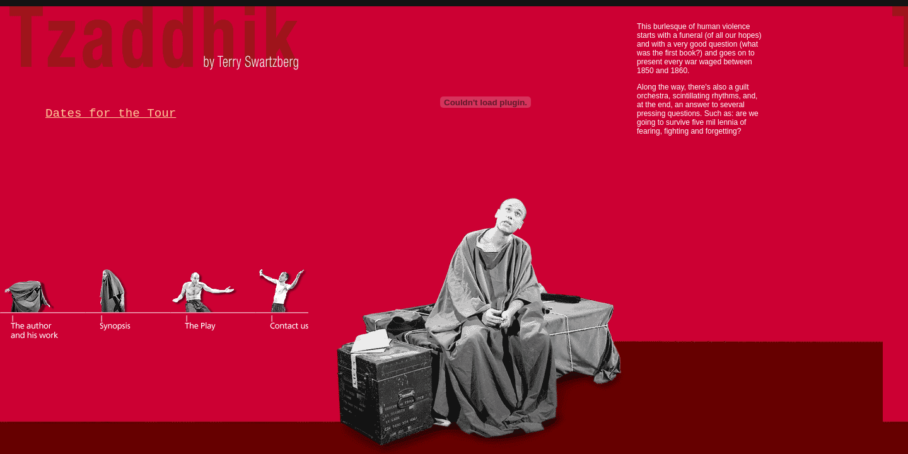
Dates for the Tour (110, 113)
